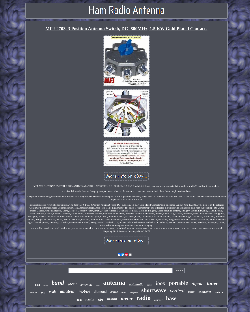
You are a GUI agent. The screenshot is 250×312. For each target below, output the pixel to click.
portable (178, 283)
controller (205, 292)
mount (112, 299)
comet (149, 285)
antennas (86, 284)
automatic (136, 284)
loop (160, 283)
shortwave (153, 290)
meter (127, 298)
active (114, 292)
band (58, 283)
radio (143, 297)
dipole (197, 283)
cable (46, 285)
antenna (114, 282)
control (34, 292)
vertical (177, 291)
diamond (100, 291)
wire (100, 299)
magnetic (134, 292)
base (171, 298)
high (37, 284)
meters (219, 292)
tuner (212, 283)
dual (79, 299)
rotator (89, 299)
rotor (191, 292)
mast (98, 285)
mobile (84, 291)
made (52, 292)
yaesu (72, 284)
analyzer (158, 299)
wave (124, 292)
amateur (67, 291)
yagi (43, 292)
